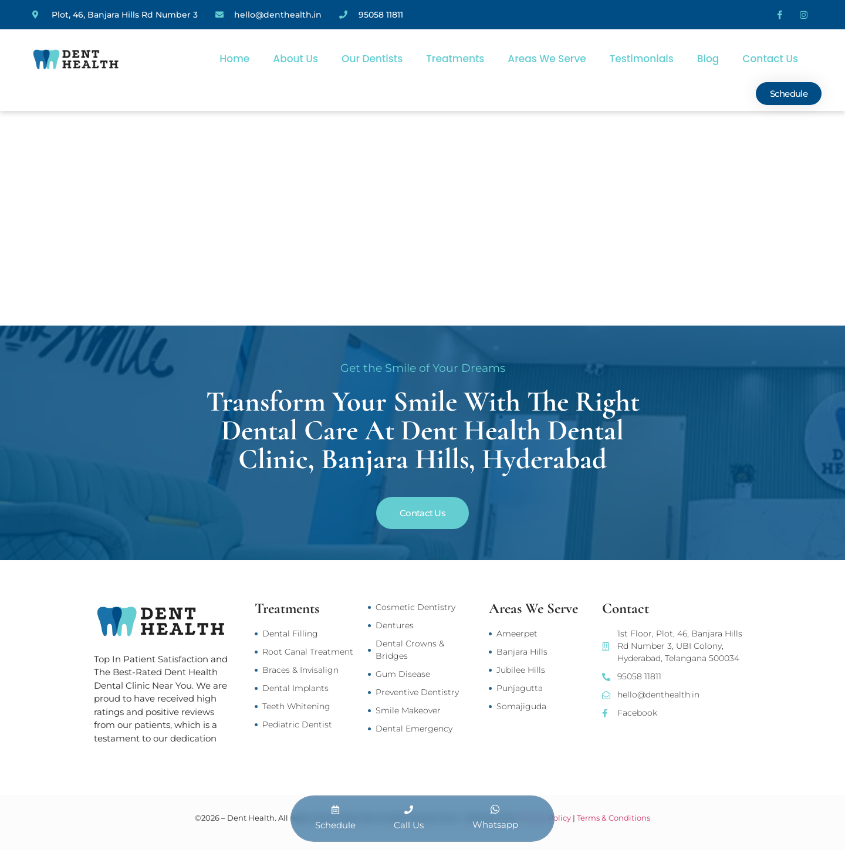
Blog (708, 59)
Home (234, 59)
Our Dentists (372, 59)
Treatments (455, 59)
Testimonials (642, 59)
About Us (295, 59)
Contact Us (770, 59)
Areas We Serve (547, 59)
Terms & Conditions (613, 817)
